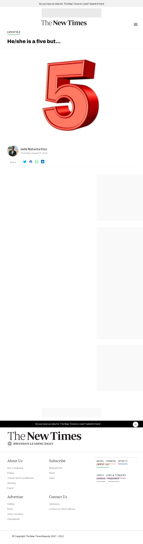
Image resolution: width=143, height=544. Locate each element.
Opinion (111, 460)
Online (11, 503)
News (100, 460)
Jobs (52, 477)
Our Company (15, 467)
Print (52, 472)
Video (100, 475)
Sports (123, 460)
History (11, 483)
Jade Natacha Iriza (33, 149)
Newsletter (55, 467)
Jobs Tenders (15, 513)
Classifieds (13, 519)
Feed (10, 488)
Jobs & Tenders (116, 475)
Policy (10, 472)
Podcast (113, 478)
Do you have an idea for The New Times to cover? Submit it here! (71, 4)
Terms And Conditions (20, 477)
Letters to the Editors (62, 508)
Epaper (101, 478)
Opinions (54, 503)
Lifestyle (13, 32)
